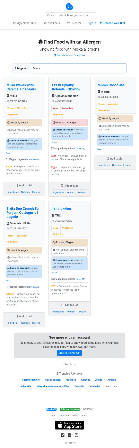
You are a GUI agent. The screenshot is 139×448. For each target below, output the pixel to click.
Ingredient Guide (68, 415)
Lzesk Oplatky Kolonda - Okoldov (66, 87)
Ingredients (13, 192)
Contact (88, 409)
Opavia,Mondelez (65, 96)
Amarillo (85, 379)
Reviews (36, 192)
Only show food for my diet (69, 55)
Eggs (54, 167)
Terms (83, 415)
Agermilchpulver (31, 379)
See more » (111, 386)
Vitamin (10, 294)
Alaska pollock (53, 379)
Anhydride (25, 386)
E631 (54, 286)
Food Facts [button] (52, 23)
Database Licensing (70, 409)
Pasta (9, 166)
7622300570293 (62, 221)
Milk (53, 155)
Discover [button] (74, 23)
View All (35, 159)
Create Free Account (69, 353)
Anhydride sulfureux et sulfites (53, 386)
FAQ (54, 415)
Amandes (71, 379)
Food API (51, 409)
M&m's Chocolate (111, 85)
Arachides (94, 386)
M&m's (104, 92)
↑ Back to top (69, 364)
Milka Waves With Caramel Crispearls (21, 87)
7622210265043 (62, 101)
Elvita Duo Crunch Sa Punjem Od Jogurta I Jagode (23, 213)
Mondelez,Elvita (19, 223)
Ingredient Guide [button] (24, 23)
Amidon (112, 379)
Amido (98, 379)
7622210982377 (17, 228)
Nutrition (25, 192)
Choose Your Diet (112, 23)
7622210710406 (17, 101)
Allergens (20, 68)
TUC (56, 215)
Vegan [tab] (10, 108)
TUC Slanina (61, 209)
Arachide (79, 386)
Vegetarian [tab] (12, 114)
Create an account (19, 140)
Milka (12, 96)
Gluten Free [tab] (22, 108)
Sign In (92, 23)
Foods (50, 15)
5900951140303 (108, 97)
